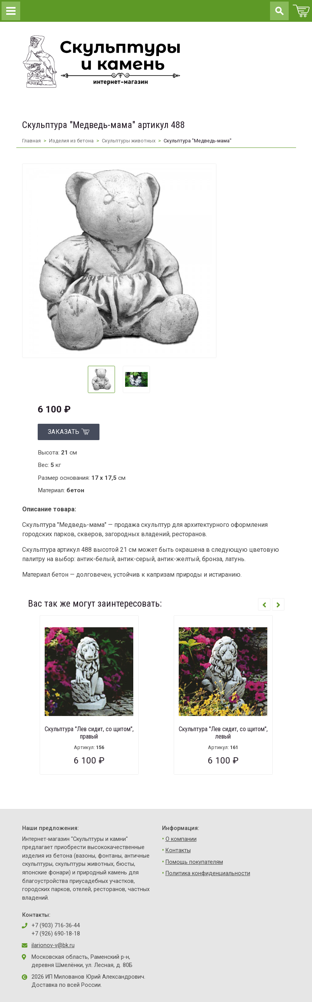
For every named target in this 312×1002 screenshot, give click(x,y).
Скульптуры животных (128, 141)
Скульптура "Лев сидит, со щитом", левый (223, 732)
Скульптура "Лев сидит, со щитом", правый (89, 732)
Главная (31, 141)
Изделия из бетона (71, 141)
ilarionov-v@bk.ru (53, 945)
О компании (181, 839)
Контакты (178, 850)
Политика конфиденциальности (208, 873)
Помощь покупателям (194, 862)
